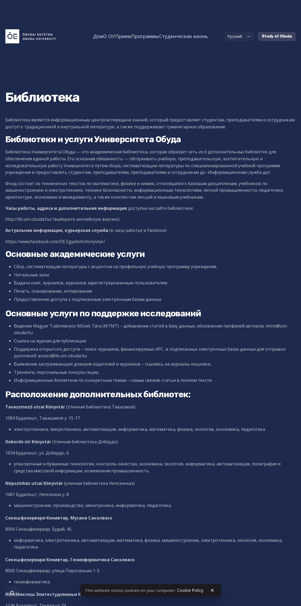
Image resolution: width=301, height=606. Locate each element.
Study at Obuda (277, 36)
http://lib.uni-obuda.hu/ (29, 219)
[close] (212, 590)
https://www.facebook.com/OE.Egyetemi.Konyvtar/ (55, 241)
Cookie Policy (190, 590)
